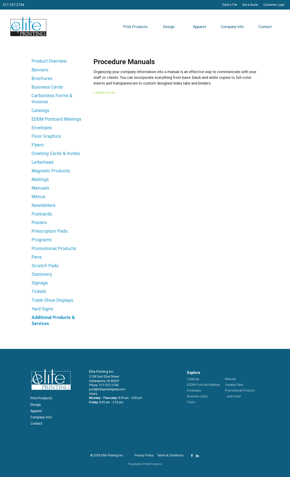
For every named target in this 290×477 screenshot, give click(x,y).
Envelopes (42, 127)
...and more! (233, 396)
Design (169, 26)
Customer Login (274, 4)
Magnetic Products (51, 171)
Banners (40, 70)
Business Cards (47, 87)
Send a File (229, 4)
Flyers (38, 145)
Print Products (135, 26)
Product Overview (49, 61)
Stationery (42, 274)
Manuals (40, 188)
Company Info (232, 26)
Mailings (40, 179)
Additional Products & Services (53, 320)
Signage (40, 283)
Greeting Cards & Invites (56, 153)
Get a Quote (250, 4)
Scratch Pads (45, 265)
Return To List (105, 92)
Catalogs (40, 110)
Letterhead (42, 162)
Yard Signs (42, 309)
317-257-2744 (13, 5)
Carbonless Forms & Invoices (52, 98)
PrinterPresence (152, 464)
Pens (37, 257)
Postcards (42, 214)
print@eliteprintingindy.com (107, 389)
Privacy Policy (144, 455)
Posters (39, 222)
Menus (38, 196)
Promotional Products (54, 248)
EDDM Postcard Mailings (56, 119)
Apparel (199, 26)
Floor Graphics (46, 136)
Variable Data (234, 385)
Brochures (42, 78)
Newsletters (43, 205)
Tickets (39, 291)
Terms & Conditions (170, 455)
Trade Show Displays (52, 300)
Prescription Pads (49, 231)
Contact (265, 26)
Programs (42, 239)
